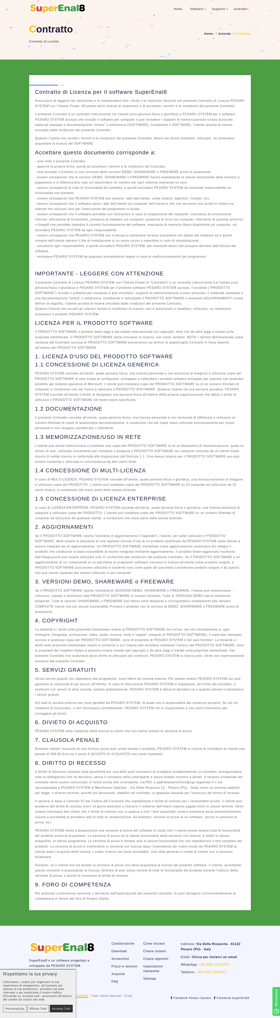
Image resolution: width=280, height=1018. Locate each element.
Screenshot (120, 958)
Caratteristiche (122, 943)
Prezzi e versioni (124, 966)
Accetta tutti (61, 1008)
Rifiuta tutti (38, 1008)
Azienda (240, 9)
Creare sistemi (154, 951)
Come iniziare (154, 943)
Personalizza (14, 1008)
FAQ (114, 981)
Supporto (218, 9)
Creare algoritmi (156, 958)
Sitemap (149, 978)
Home (178, 9)
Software (196, 9)
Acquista (118, 974)
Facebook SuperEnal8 (231, 998)
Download (119, 951)
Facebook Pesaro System (191, 998)
